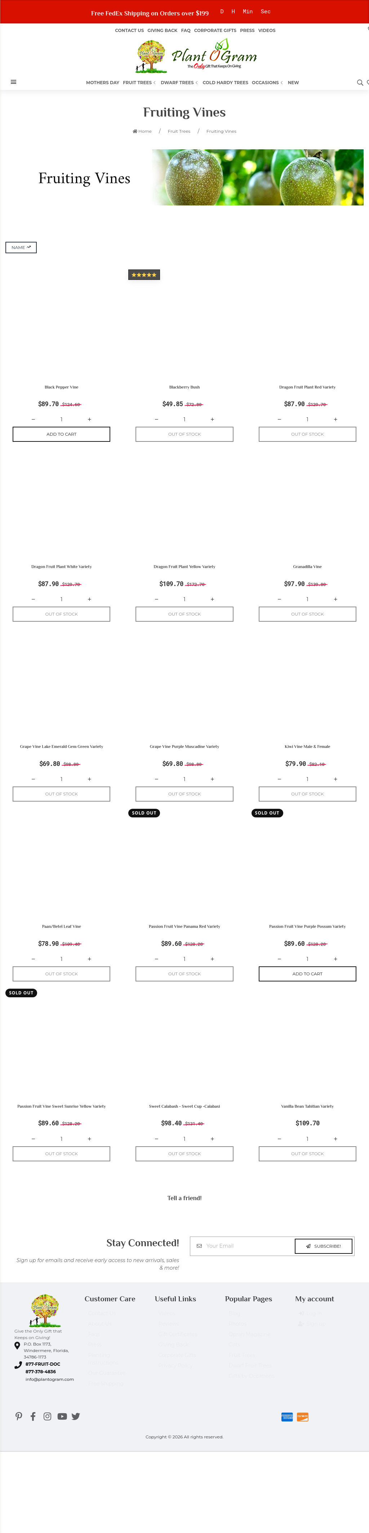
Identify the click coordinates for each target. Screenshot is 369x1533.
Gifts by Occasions (251, 1391)
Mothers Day (102, 82)
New (293, 82)
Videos (267, 30)
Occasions (268, 82)
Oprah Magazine (249, 1349)
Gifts (234, 1360)
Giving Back (162, 30)
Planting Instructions (103, 1374)
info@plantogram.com (50, 1391)
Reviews (169, 1339)
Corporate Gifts (215, 30)
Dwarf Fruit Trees (250, 1381)
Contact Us (129, 30)
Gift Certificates (178, 1349)
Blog (234, 1328)
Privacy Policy (176, 1381)
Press (247, 30)
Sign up (312, 1339)
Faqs (94, 1349)
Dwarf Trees (180, 82)
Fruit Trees (140, 82)
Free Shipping (106, 1399)
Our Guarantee (107, 1388)
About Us (100, 1339)
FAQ (185, 30)
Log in (310, 1329)
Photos (237, 1339)
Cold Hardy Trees (226, 82)
